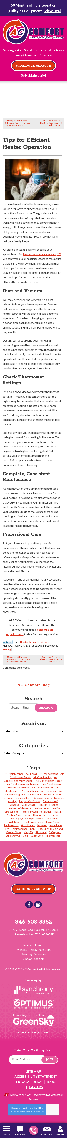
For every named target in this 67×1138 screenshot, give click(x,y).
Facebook (29, 904)
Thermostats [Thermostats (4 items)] (52, 835)
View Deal (52, 11)
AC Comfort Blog (33, 685)
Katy (47, 642)
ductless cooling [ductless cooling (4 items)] (43, 797)
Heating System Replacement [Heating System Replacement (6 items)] (26, 818)
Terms (55, 1114)
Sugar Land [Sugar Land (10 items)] (37, 835)
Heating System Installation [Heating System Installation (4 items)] (36, 811)
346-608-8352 (33, 1131)
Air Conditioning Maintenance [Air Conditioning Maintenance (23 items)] (30, 779)
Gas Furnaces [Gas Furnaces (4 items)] (29, 804)
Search (46, 708)
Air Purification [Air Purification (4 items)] (52, 794)
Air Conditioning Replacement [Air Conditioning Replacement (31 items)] (24, 784)
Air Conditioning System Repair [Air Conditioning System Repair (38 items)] (39, 790)
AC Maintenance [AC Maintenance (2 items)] (14, 773)
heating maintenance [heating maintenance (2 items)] (19, 808)
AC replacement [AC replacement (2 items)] (49, 773)
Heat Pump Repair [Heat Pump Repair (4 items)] (34, 821)
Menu (7, 1134)
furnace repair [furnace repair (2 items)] (50, 801)
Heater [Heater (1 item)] (43, 804)
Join (49, 1060)
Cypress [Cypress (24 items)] (8, 797)
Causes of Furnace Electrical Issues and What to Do (50, 123)
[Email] (28, 1059)
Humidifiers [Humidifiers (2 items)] (56, 825)
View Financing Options (33, 1032)
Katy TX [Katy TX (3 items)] (28, 832)
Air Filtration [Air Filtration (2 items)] (35, 794)
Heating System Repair (32, 642)
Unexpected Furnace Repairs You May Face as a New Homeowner (18, 123)
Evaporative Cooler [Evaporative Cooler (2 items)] (29, 801)
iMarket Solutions (20, 1094)
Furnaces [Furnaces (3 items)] (14, 804)
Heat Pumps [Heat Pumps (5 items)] (28, 825)
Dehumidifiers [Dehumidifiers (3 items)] (23, 797)
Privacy (50, 1114)
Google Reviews (38, 904)
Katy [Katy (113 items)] (32, 828)
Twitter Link (8, 642)
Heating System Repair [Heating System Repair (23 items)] (46, 815)
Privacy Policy (24, 1111)
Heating (7, 649)
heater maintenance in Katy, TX (42, 254)
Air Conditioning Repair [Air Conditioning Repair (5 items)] (49, 780)
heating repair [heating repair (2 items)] (41, 808)
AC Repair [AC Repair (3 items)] (31, 773)
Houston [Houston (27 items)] (42, 825)
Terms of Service (35, 1111)
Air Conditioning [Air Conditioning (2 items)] (42, 777)
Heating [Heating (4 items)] (53, 804)
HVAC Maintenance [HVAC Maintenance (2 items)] (16, 828)
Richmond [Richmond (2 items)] (41, 832)
